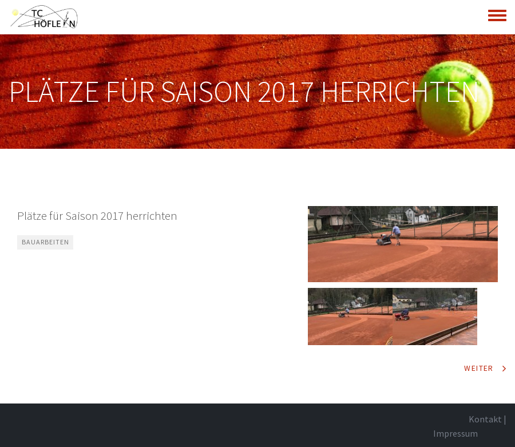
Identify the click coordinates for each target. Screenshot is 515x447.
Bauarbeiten (45, 242)
